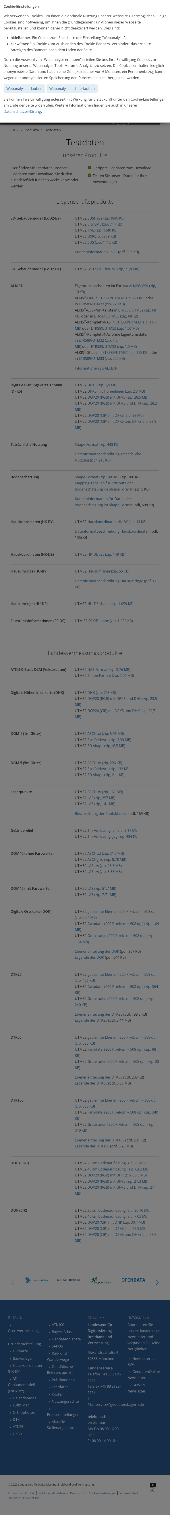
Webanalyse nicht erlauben (72, 88)
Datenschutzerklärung (22, 111)
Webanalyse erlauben (24, 88)
